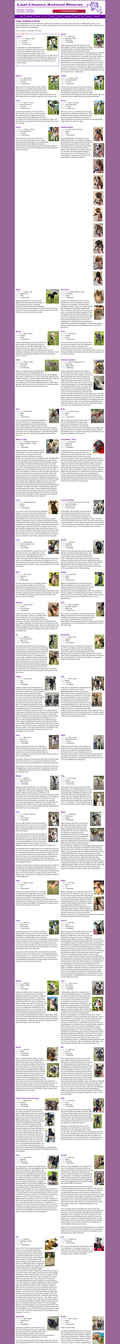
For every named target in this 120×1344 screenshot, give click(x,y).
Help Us (38, 16)
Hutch (59, 16)
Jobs (82, 16)
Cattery (52, 16)
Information (29, 16)
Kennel (45, 16)
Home (21, 16)
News (76, 16)
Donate (89, 16)
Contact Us (97, 16)
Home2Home (67, 16)
